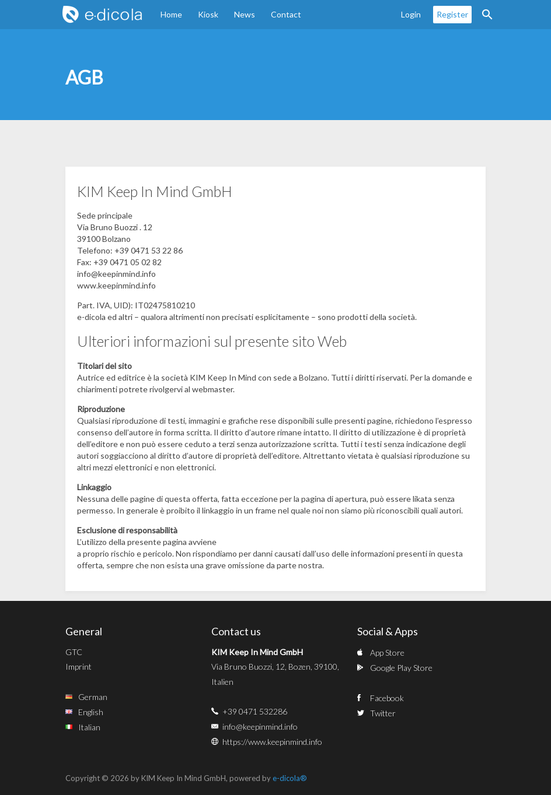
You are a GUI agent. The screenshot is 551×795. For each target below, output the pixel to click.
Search (487, 14)
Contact (286, 14)
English (90, 712)
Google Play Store (401, 668)
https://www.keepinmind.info (272, 742)
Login (411, 14)
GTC (73, 652)
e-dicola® (290, 778)
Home (171, 14)
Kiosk (208, 14)
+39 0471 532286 (254, 711)
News (244, 14)
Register (452, 14)
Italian (89, 727)
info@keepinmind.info (260, 726)
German (92, 697)
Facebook (387, 698)
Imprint (78, 666)
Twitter (383, 713)
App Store (387, 652)
